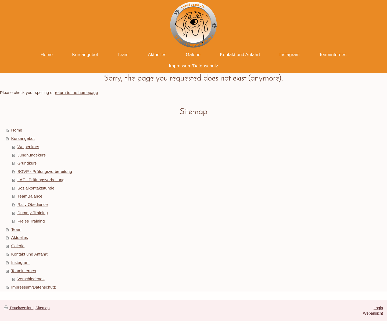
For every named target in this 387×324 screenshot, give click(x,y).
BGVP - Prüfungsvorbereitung (44, 171)
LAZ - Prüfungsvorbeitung (40, 179)
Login (378, 308)
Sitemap (42, 308)
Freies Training (31, 221)
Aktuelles (19, 237)
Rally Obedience (32, 204)
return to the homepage (76, 92)
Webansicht (373, 313)
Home (16, 130)
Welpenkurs (28, 146)
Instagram (20, 262)
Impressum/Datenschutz (33, 287)
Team (16, 229)
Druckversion (18, 308)
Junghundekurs (31, 155)
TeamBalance (29, 196)
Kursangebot (23, 138)
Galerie (18, 245)
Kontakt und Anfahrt (29, 254)
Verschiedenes (31, 278)
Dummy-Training (32, 212)
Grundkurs (27, 163)
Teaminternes (23, 270)
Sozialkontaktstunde (36, 188)
